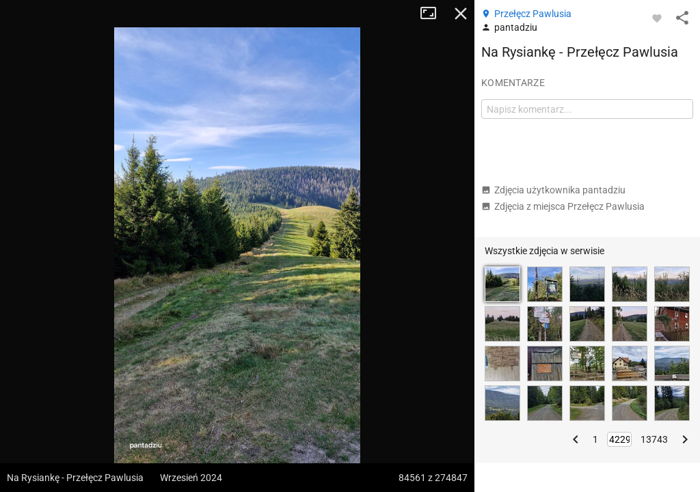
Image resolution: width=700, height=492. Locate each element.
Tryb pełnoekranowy (433, 13)
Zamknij (460, 13)
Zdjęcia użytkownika (553, 189)
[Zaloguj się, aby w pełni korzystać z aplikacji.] (657, 17)
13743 (654, 439)
